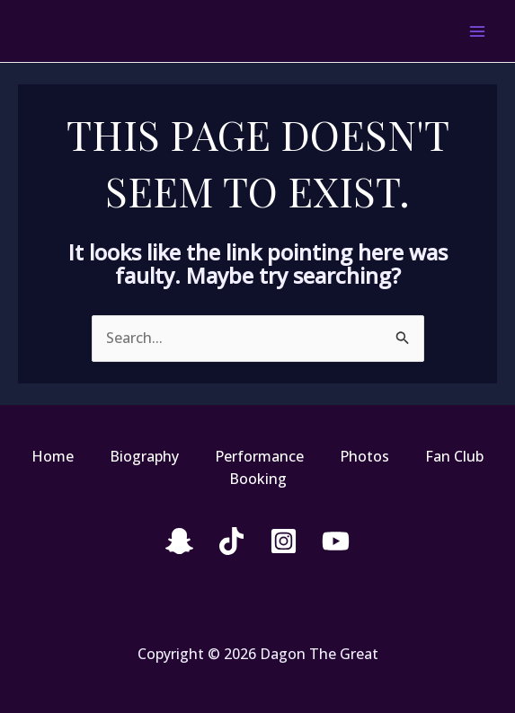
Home (52, 456)
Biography (144, 456)
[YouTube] (336, 541)
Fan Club (454, 456)
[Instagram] (283, 541)
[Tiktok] (231, 541)
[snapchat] (179, 541)
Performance (259, 456)
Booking (258, 479)
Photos (364, 456)
